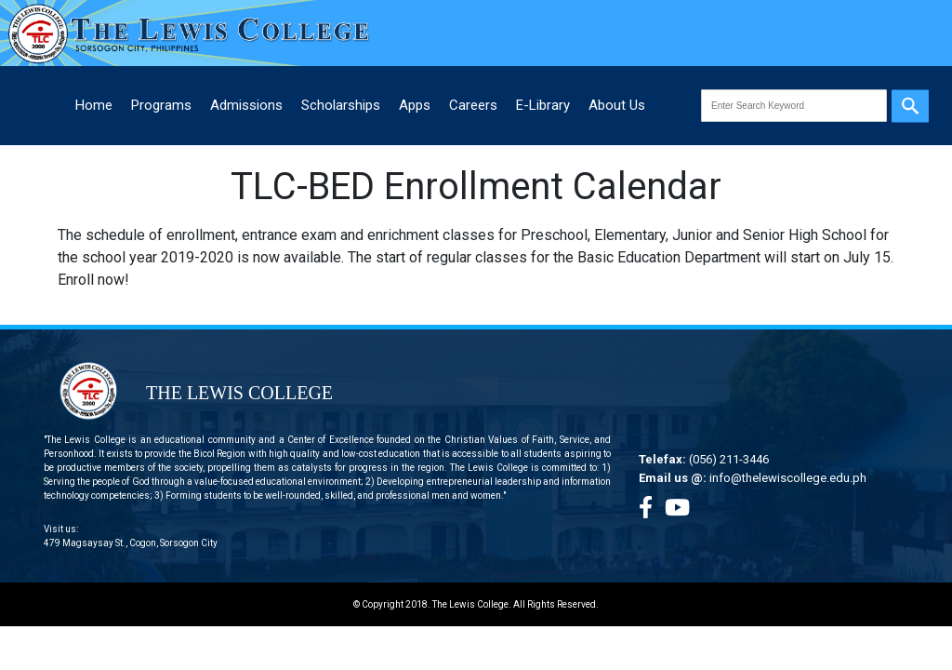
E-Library (543, 105)
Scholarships (340, 105)
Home (93, 105)
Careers (473, 105)
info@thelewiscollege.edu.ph (787, 478)
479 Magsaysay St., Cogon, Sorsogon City (131, 543)
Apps (414, 105)
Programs (161, 105)
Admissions (246, 105)
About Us (616, 105)
